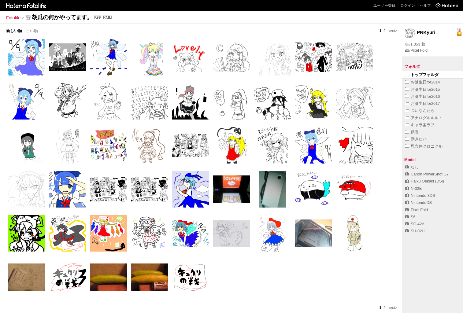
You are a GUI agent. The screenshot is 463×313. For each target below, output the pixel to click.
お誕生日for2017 (422, 103)
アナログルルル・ (424, 118)
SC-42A (414, 224)
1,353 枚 (415, 44)
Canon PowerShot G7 (427, 174)
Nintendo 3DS (420, 195)
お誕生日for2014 (422, 82)
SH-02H (415, 231)
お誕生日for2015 (422, 89)
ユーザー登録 (384, 5)
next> (392, 30)
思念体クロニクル (424, 146)
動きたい (416, 139)
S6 (410, 217)
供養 (412, 132)
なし (412, 167)
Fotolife (13, 17)
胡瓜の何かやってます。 (62, 17)
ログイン (407, 5)
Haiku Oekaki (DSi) (424, 181)
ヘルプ (425, 5)
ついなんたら (420, 110)
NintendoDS (418, 202)
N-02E (413, 188)
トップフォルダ (422, 74)
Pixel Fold (416, 50)
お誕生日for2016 (422, 96)
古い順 (32, 30)
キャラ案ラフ (420, 125)
